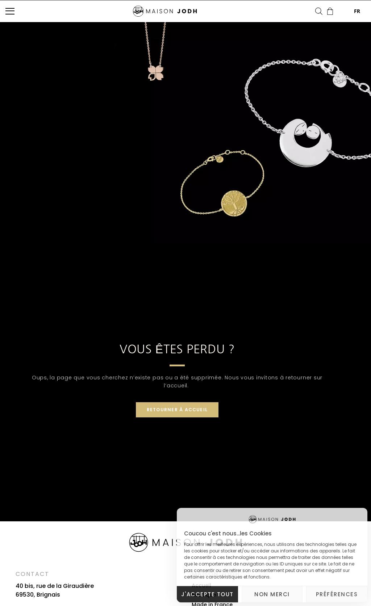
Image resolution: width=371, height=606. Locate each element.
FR (351, 11)
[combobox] (352, 11)
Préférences (337, 594)
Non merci (272, 594)
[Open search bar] (318, 11)
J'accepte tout (207, 594)
